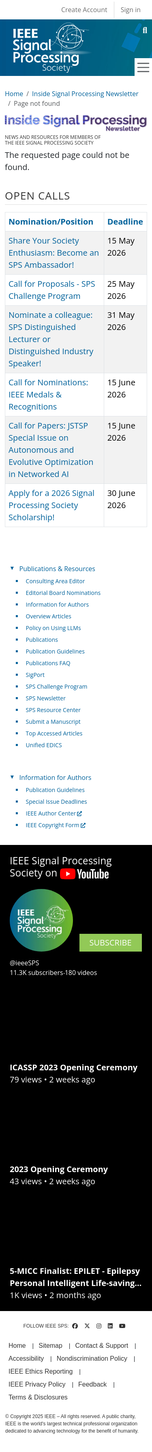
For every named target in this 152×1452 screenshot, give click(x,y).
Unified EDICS (44, 745)
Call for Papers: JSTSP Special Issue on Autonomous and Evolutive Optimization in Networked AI (51, 449)
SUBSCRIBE (111, 942)
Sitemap (50, 1345)
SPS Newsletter (46, 698)
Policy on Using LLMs (53, 628)
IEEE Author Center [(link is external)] (54, 813)
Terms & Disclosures (38, 1397)
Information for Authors (57, 604)
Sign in (131, 9)
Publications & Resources (57, 568)
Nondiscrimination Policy (92, 1358)
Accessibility (26, 1358)
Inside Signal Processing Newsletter (85, 93)
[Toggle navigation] (143, 67)
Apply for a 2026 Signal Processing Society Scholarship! (51, 505)
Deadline (125, 221)
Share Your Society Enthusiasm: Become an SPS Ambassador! (54, 252)
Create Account (84, 9)
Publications (42, 639)
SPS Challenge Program (57, 686)
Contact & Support (101, 1345)
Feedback (92, 1384)
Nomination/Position (51, 221)
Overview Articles (48, 616)
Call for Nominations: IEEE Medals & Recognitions (48, 394)
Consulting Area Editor (55, 581)
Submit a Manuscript (53, 721)
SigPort (35, 675)
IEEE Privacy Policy (37, 1384)
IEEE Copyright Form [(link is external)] (56, 825)
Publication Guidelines (55, 651)
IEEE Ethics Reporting (41, 1371)
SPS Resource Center (53, 710)
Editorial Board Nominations (63, 593)
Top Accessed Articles (54, 733)
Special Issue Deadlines (56, 801)
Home (14, 93)
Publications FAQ (48, 663)
